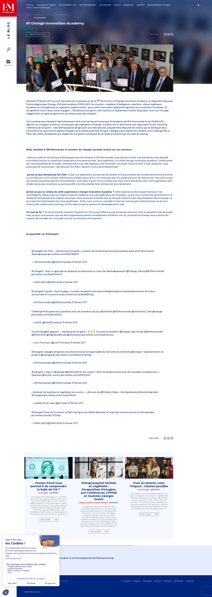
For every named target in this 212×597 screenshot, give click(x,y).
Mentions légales (32, 592)
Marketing (129, 5)
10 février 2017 (79, 262)
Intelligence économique (38, 8)
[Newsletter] (8, 63)
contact (137, 581)
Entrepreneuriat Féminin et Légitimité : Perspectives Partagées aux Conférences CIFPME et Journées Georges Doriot (99, 491)
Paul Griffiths (43, 493)
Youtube (167, 581)
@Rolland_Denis (109, 392)
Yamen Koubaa (143, 490)
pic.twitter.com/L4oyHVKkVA (60, 395)
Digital (30, 5)
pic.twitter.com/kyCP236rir (46, 415)
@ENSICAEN (39, 335)
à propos (127, 581)
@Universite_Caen (142, 311)
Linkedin (190, 581)
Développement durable (158, 5)
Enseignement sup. (68, 5)
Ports (117, 5)
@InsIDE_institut (51, 375)
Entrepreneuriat (88, 5)
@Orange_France (135, 271)
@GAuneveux (74, 335)
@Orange (125, 331)
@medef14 (106, 311)
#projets (153, 392)
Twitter (157, 581)
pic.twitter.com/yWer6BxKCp (78, 294)
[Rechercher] (8, 50)
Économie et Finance (46, 5)
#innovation (147, 251)
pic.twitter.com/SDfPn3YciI (75, 375)
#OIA (46, 311)
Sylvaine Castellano (86, 503)
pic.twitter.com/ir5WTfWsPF (63, 254)
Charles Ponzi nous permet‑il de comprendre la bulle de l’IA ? (49, 486)
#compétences (129, 392)
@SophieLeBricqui (56, 335)
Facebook (147, 581)
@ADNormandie (122, 311)
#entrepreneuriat (116, 271)
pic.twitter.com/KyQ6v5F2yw (98, 335)
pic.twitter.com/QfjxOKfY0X (47, 314)
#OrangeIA (38, 251)
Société (140, 5)
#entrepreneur (39, 254)
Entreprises (105, 5)
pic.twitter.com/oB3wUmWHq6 (74, 355)
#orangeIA (37, 352)
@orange (157, 311)
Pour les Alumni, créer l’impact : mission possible (149, 484)
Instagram (178, 581)
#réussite (143, 392)
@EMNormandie (155, 271)
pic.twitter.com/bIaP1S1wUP (47, 274)
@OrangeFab (48, 355)
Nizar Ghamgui (101, 503)
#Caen (140, 331)
